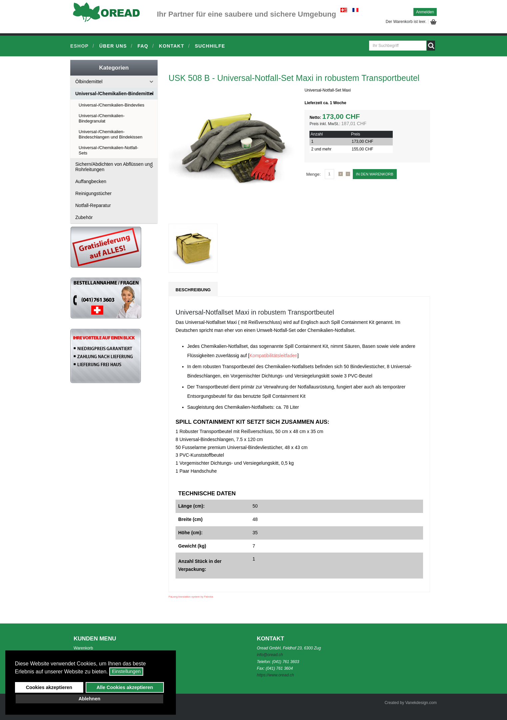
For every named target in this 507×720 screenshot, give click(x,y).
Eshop (79, 46)
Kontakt (171, 46)
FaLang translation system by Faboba (191, 596)
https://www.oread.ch (275, 675)
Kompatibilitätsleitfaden (273, 355)
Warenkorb (83, 648)
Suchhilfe (210, 46)
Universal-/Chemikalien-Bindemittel (114, 93)
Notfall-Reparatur (93, 205)
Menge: (313, 174)
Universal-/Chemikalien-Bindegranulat (102, 118)
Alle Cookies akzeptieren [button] (125, 687)
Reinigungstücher (93, 193)
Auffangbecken (90, 181)
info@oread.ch (270, 654)
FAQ (143, 46)
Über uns (113, 46)
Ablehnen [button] (90, 698)
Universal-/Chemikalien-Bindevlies (111, 105)
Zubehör (84, 217)
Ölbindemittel (89, 81)
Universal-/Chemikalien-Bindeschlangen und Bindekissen (111, 134)
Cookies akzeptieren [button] (49, 687)
